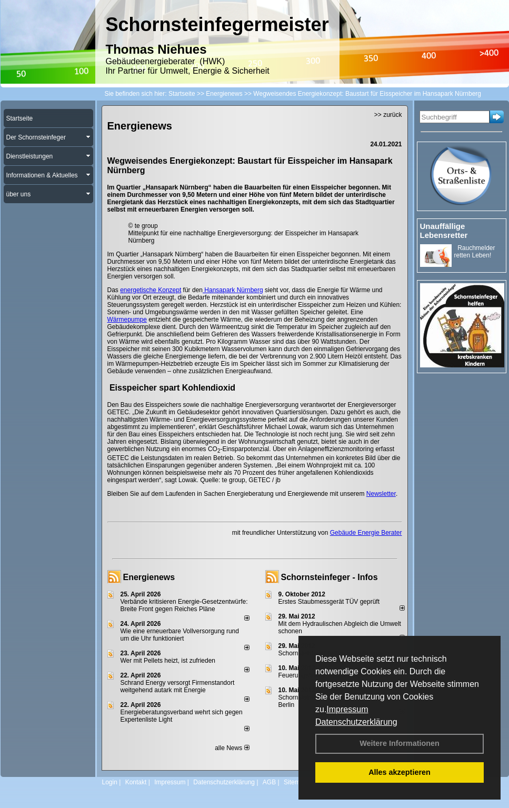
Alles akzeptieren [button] (399, 772)
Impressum (347, 709)
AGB (269, 782)
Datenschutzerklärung (356, 721)
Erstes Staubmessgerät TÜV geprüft (329, 601)
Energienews (149, 577)
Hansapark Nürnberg (233, 290)
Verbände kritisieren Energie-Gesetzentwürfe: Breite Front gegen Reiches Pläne (184, 605)
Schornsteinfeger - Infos (329, 577)
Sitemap (295, 782)
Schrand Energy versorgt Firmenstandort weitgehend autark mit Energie (178, 686)
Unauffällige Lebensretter (444, 231)
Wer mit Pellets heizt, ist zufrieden (168, 660)
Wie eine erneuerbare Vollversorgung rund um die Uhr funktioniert (180, 634)
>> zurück (388, 114)
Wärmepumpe (127, 319)
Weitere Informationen (400, 743)
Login (109, 782)
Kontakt (136, 782)
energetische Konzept (150, 290)
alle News (232, 748)
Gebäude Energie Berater (366, 532)
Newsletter (381, 493)
